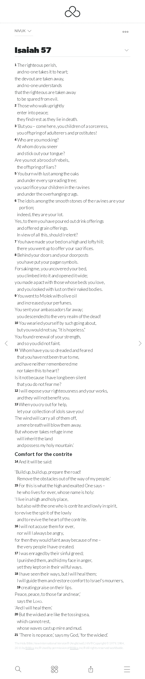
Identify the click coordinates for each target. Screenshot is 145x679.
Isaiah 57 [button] (72, 50)
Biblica (29, 648)
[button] (29, 31)
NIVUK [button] (24, 31)
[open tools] (125, 31)
